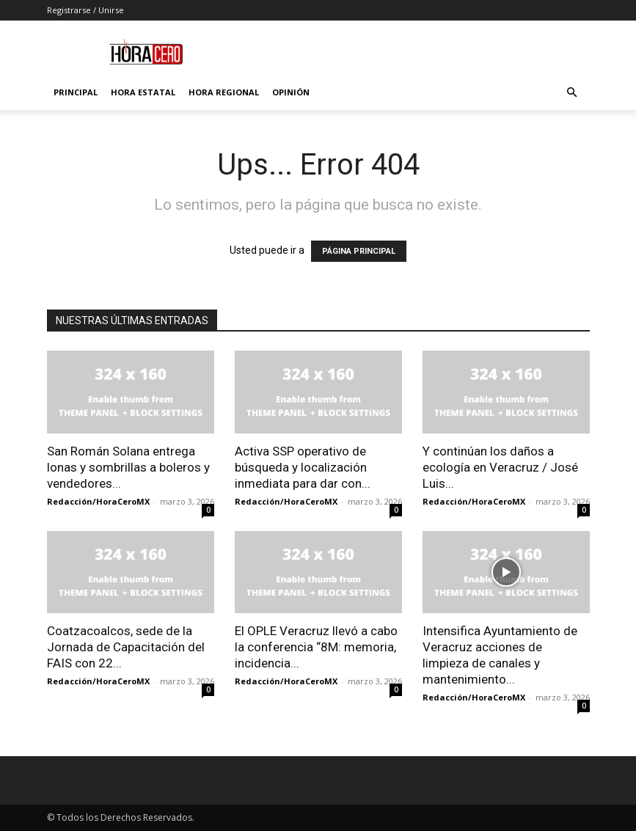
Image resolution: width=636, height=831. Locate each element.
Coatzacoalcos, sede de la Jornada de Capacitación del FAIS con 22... (126, 646)
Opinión (291, 92)
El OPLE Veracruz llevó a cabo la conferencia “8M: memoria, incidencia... (316, 646)
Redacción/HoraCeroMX (98, 501)
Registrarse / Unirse (85, 9)
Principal (76, 92)
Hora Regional (224, 92)
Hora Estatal (143, 92)
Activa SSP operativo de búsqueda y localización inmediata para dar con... (302, 467)
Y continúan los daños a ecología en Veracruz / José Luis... (500, 467)
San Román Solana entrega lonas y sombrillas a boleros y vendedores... (128, 467)
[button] (572, 93)
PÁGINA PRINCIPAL (358, 251)
